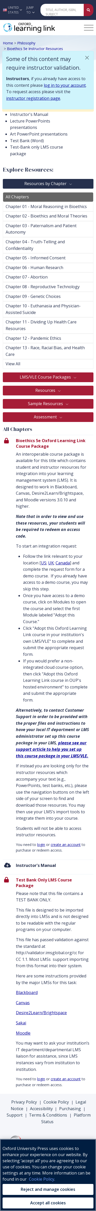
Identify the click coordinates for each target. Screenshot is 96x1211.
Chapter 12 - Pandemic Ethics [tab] (33, 338)
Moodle (23, 1033)
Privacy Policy (24, 1102)
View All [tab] (13, 364)
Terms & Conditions (48, 1115)
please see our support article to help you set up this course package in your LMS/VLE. (52, 749)
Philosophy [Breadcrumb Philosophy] (26, 43)
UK (51, 563)
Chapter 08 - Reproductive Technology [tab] (43, 286)
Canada (63, 563)
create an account (66, 844)
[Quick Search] (62, 10)
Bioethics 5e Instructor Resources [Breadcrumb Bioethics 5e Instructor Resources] (35, 48)
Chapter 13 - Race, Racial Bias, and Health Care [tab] (45, 351)
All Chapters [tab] (17, 197)
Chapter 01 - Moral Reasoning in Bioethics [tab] (46, 206)
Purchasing (70, 1108)
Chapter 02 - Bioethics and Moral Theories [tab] (46, 216)
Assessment (46, 417)
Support (15, 1115)
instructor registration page (33, 98)
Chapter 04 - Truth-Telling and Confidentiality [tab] (35, 245)
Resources (45, 390)
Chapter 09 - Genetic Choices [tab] (33, 296)
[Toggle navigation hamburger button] (88, 28)
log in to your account (65, 85)
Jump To (30, 10)
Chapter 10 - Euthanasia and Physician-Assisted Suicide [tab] (43, 309)
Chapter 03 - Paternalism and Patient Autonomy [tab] (41, 229)
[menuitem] (48, 866)
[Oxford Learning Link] (41, 27)
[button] (12, 10)
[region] (48, 1175)
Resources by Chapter (46, 183)
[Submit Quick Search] (88, 10)
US (43, 563)
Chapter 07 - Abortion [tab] (27, 277)
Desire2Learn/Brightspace (41, 1012)
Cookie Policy (56, 1102)
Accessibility (41, 1108)
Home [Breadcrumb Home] (8, 43)
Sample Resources (46, 403)
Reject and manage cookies (48, 1189)
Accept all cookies (48, 1203)
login (41, 844)
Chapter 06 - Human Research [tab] (34, 267)
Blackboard (27, 992)
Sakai (21, 1023)
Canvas (23, 1003)
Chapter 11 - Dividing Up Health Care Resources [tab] (41, 325)
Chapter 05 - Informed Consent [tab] (36, 258)
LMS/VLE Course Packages (46, 377)
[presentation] (48, 647)
